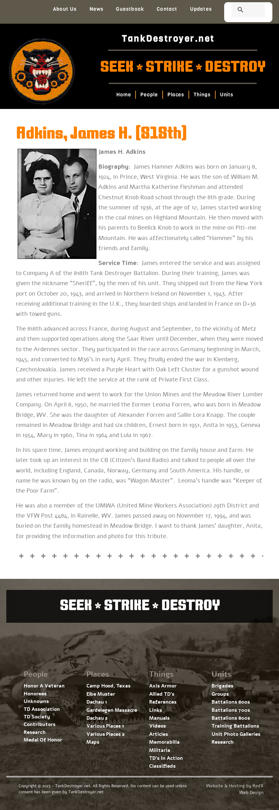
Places (175, 94)
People (149, 94)
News (97, 9)
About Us (65, 9)
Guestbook (130, 9)
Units (226, 94)
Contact (167, 9)
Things (202, 94)
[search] (241, 10)
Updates (201, 9)
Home (123, 94)
